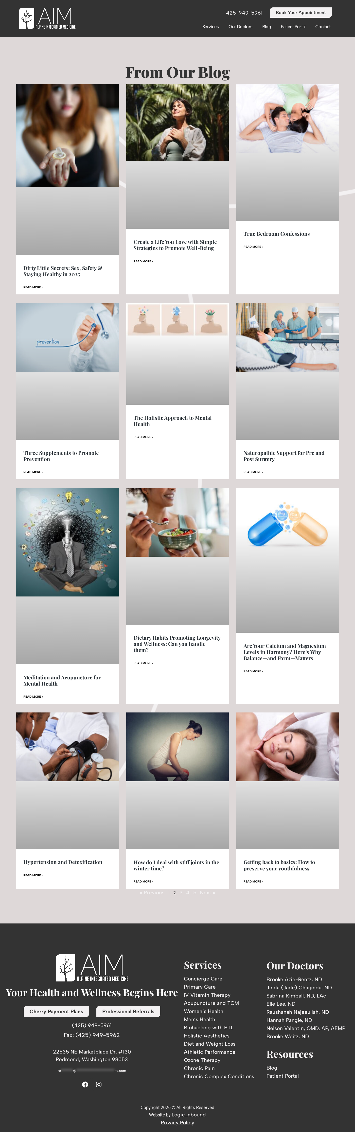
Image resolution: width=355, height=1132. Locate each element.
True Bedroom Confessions (277, 233)
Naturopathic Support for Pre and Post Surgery (284, 455)
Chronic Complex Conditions (219, 1076)
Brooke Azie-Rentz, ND (294, 979)
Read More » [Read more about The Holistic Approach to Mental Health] (143, 437)
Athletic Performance (209, 1052)
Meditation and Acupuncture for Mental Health (62, 680)
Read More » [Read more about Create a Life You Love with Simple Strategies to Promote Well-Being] (143, 261)
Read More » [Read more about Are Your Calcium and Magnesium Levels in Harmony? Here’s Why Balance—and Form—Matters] (253, 671)
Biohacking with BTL (208, 1027)
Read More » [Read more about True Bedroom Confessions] (253, 247)
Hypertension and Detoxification (62, 861)
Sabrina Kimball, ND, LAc (296, 996)
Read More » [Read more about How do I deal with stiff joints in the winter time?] (143, 881)
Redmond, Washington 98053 (92, 1059)
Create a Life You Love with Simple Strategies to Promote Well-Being (175, 244)
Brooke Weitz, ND (287, 1036)
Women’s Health (203, 1011)
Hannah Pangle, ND (289, 1020)
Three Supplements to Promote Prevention (61, 455)
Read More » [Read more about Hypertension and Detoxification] (33, 875)
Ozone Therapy (202, 1060)
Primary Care (200, 987)
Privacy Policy (177, 1122)
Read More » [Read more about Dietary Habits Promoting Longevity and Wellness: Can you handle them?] (143, 663)
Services (210, 26)
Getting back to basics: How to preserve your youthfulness (279, 864)
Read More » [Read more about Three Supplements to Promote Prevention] (33, 472)
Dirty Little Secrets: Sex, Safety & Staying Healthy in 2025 (62, 270)
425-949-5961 (244, 13)
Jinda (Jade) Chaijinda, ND (299, 987)
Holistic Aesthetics (207, 1036)
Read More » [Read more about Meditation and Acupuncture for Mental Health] (33, 696)
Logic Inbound (189, 1115)
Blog (266, 26)
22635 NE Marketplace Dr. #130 (92, 1052)
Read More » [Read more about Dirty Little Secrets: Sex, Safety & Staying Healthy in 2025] (33, 287)
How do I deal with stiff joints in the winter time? (176, 865)
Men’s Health (199, 1019)
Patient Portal (293, 26)
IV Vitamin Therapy (207, 995)
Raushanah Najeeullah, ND (297, 1012)
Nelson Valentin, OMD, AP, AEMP (305, 1028)
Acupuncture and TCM (211, 1003)
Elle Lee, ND (280, 1004)
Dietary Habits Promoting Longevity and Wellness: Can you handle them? (177, 643)
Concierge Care (203, 979)
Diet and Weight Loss (209, 1044)
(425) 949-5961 (92, 1025)
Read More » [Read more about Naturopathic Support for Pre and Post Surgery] (253, 472)
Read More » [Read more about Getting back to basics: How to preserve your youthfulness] (253, 881)
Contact (323, 26)
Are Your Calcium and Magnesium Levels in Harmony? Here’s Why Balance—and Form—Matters (285, 651)
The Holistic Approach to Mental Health (173, 420)
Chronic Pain (199, 1068)
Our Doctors (240, 26)
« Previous (152, 892)
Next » (207, 892)
